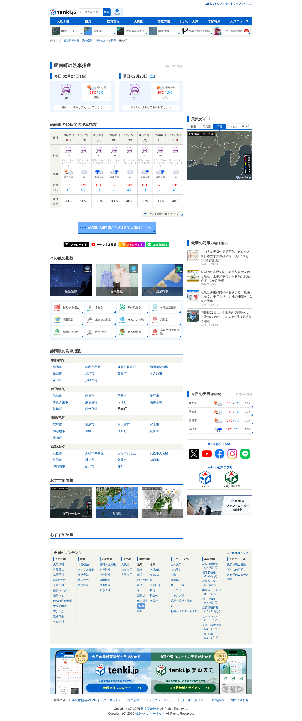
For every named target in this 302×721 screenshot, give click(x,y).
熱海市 (57, 395)
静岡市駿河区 (126, 367)
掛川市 (89, 459)
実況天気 (83, 574)
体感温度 (142, 600)
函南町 (122, 409)
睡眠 (140, 611)
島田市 (57, 373)
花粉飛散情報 (213, 565)
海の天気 (176, 569)
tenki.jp (63, 13)
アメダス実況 (86, 569)
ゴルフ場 (176, 590)
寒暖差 (154, 600)
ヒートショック (213, 618)
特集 (229, 579)
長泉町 (154, 431)
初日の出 (213, 636)
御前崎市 (59, 466)
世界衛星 (126, 574)
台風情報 (105, 585)
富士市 (154, 424)
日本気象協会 (78, 700)
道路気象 (58, 616)
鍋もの (154, 595)
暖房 (152, 590)
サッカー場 (177, 585)
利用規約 (133, 700)
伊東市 (89, 395)
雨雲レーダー (61, 590)
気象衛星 (126, 569)
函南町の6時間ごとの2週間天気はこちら (119, 228)
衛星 (193, 126)
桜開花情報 (213, 574)
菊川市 (89, 466)
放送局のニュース (238, 574)
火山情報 (105, 579)
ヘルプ (248, 3)
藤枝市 (122, 373)
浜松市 (57, 453)
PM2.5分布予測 (62, 600)
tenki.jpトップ (213, 3)
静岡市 (57, 367)
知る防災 (105, 590)
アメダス (232, 126)
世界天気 (58, 569)
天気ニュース (239, 21)
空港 (173, 574)
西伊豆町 (91, 409)
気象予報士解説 (236, 564)
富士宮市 (123, 424)
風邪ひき (155, 585)
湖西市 (154, 459)
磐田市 (57, 459)
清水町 (122, 431)
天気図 (138, 21)
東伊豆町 (91, 402)
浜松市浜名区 (126, 453)
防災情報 (113, 21)
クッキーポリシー (194, 700)
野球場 (175, 579)
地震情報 (105, 569)
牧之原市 (156, 373)
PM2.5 (245, 126)
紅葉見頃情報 (213, 609)
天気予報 (63, 21)
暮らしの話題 (235, 569)
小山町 (57, 437)
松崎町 (57, 409)
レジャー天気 (189, 21)
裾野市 (89, 431)
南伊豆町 (156, 402)
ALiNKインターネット (103, 700)
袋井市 (122, 459)
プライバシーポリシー (160, 700)
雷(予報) (58, 611)
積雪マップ (60, 595)
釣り (173, 605)
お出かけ (142, 579)
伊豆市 (154, 395)
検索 (106, 12)
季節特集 (214, 21)
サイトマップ (233, 3)
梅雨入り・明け (213, 592)
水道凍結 (155, 569)
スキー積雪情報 (213, 627)
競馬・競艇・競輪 (181, 600)
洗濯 (140, 569)
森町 (120, 466)
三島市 (89, 424)
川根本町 (91, 380)
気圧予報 (58, 574)
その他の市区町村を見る (164, 213)
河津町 (122, 402)
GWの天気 (213, 583)
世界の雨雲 (60, 605)
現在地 (117, 14)
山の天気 (176, 564)
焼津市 (89, 373)
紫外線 (141, 595)
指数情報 (164, 21)
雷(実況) (83, 585)
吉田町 (57, 380)
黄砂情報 (58, 621)
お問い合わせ (239, 700)
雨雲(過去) (84, 564)
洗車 (141, 605)
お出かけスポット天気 (184, 611)
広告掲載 (218, 700)
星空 (140, 585)
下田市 (122, 395)
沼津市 (57, 424)
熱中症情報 (213, 600)
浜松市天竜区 (159, 453)
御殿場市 (59, 431)
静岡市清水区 (159, 367)
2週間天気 (59, 579)
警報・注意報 (108, 564)
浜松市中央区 (94, 453)
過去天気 (83, 579)
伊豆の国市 (60, 402)
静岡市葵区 (93, 367)
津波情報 (105, 574)
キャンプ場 (177, 595)
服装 (140, 574)
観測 (88, 21)
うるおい (155, 574)
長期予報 (58, 585)
